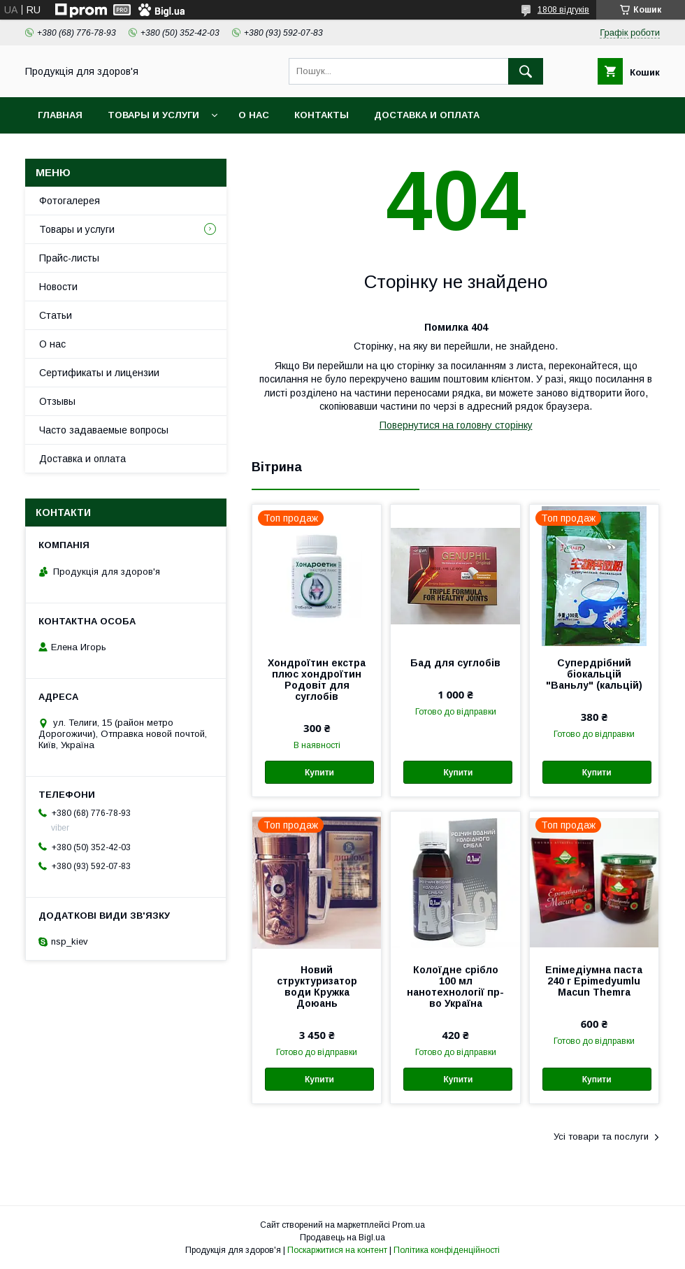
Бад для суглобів (455, 662)
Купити (319, 772)
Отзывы (57, 401)
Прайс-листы (69, 258)
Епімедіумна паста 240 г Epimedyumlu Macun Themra (593, 981)
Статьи (55, 315)
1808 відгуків (563, 10)
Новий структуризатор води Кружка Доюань (317, 986)
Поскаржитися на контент (337, 1250)
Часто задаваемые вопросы (103, 430)
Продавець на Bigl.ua (342, 1237)
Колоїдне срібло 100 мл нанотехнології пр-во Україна (455, 986)
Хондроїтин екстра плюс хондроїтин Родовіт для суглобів (317, 679)
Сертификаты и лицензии (99, 372)
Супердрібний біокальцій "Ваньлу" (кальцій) (594, 674)
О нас (253, 115)
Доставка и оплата (427, 115)
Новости (58, 286)
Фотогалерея (69, 200)
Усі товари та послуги (601, 1136)
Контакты (321, 115)
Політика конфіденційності (447, 1250)
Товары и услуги (153, 115)
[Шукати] (525, 71)
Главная (60, 115)
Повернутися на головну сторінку (456, 425)
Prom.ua (408, 1225)
